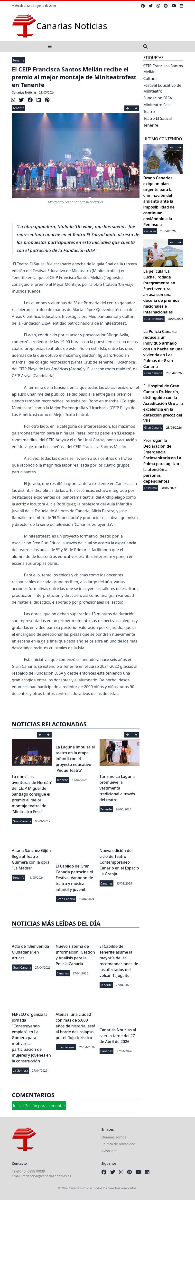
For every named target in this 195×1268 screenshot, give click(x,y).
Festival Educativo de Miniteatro (162, 88)
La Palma (150, 488)
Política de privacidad (119, 1144)
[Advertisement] (97, 1234)
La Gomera (20, 1070)
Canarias (107, 883)
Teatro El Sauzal (157, 118)
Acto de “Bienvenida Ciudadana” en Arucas (30, 952)
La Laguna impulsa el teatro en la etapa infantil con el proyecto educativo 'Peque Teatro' (75, 758)
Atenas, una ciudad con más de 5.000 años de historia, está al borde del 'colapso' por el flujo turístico (75, 1026)
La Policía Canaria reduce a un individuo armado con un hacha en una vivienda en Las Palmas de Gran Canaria (163, 349)
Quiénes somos (114, 1137)
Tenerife (18, 60)
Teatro (149, 111)
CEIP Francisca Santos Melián (163, 68)
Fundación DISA (157, 98)
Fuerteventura (154, 319)
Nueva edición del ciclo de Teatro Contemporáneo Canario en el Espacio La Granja (119, 862)
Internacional (66, 1047)
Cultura (150, 78)
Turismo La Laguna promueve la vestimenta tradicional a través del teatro (117, 788)
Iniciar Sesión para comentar (39, 1105)
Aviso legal (110, 1150)
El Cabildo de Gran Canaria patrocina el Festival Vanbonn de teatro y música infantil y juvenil (74, 877)
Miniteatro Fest (157, 104)
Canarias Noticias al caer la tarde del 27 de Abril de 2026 (118, 1035)
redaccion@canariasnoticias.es (46, 1176)
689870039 (36, 1171)
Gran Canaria (22, 821)
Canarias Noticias (24, 92)
